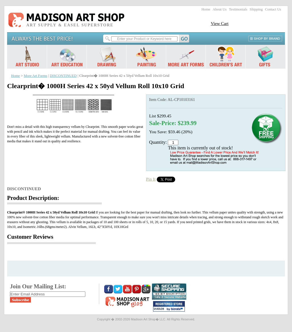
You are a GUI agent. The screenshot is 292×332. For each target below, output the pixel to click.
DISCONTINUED (63, 76)
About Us (220, 9)
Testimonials (238, 9)
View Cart (219, 23)
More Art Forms (35, 76)
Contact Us (273, 9)
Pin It (151, 179)
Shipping (256, 9)
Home (206, 9)
